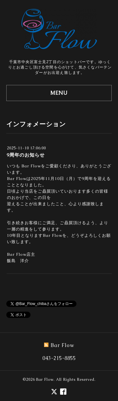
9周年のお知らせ (26, 155)
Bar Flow (44, 379)
